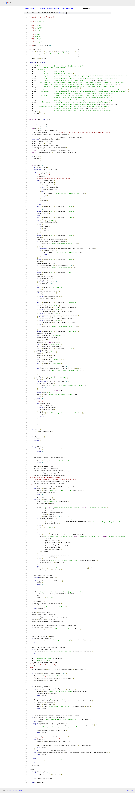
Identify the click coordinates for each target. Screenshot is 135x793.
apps (79, 8)
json (131, 790)
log (65, 13)
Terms (20, 790)
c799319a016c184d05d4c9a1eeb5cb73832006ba (56, 8)
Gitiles (10, 790)
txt (128, 790)
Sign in (131, 3)
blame (70, 13)
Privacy (15, 790)
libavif (34, 8)
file (60, 13)
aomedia (27, 8)
